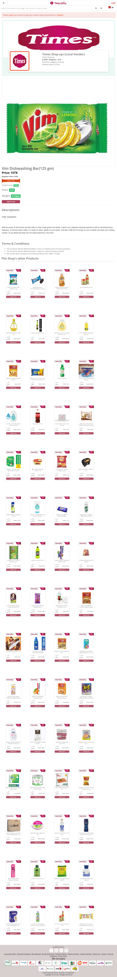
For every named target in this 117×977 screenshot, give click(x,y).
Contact (104, 954)
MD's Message (36, 954)
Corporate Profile (10, 954)
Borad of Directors (48, 954)
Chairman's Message (23, 954)
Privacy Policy (62, 956)
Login (11, 15)
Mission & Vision (73, 954)
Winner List (97, 954)
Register (60, 15)
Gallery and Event (86, 954)
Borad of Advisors (61, 954)
